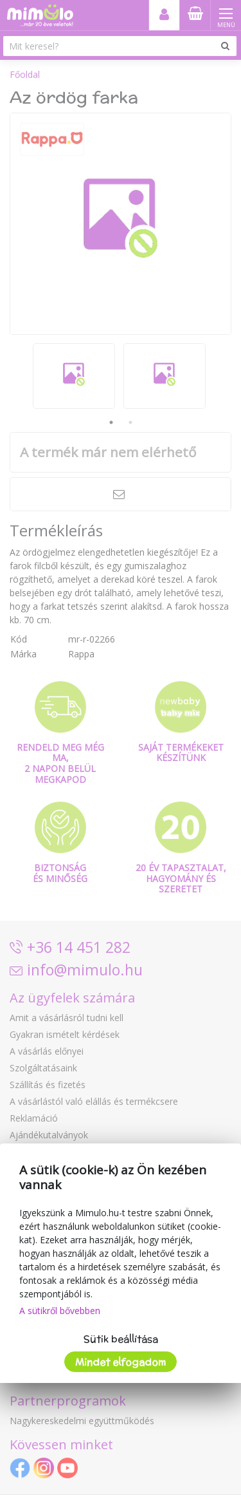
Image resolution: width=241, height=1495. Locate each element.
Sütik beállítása (121, 1339)
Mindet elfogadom (120, 1362)
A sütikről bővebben (59, 1310)
